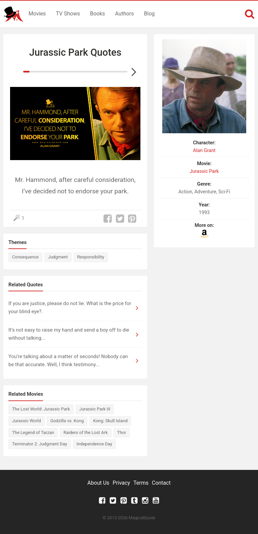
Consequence (25, 256)
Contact (161, 483)
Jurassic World (26, 420)
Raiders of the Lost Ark (85, 432)
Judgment (58, 256)
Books (97, 13)
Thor (121, 432)
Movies (37, 13)
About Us (98, 483)
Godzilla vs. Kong (67, 420)
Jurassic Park (204, 171)
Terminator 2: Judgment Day (39, 443)
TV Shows (68, 13)
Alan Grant (204, 150)
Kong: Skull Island (110, 420)
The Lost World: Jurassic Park (41, 408)
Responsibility (90, 256)
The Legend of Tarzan (33, 432)
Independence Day (94, 443)
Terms (140, 483)
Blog (149, 13)
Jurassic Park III (94, 408)
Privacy (121, 483)
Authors (124, 13)
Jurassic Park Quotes (75, 52)
